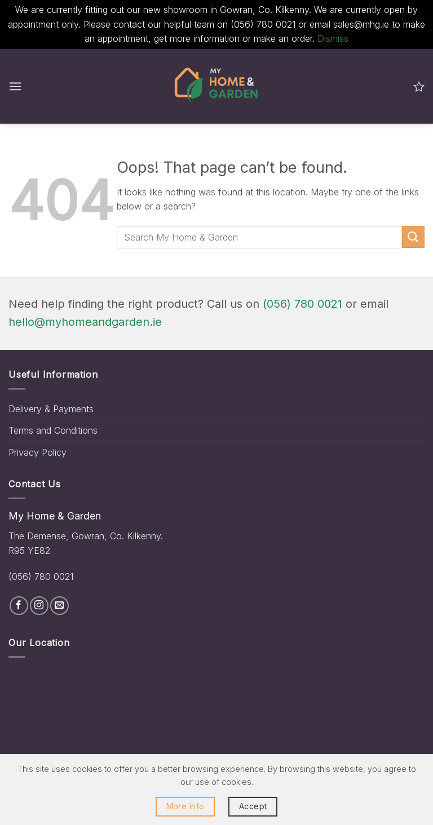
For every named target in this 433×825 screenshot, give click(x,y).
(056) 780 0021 (302, 304)
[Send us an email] (59, 605)
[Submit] (413, 237)
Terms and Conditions (53, 430)
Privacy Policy (37, 452)
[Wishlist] (419, 86)
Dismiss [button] (332, 38)
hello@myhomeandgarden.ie (85, 322)
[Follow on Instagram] (39, 605)
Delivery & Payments (51, 408)
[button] (15, 86)
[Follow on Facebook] (19, 605)
